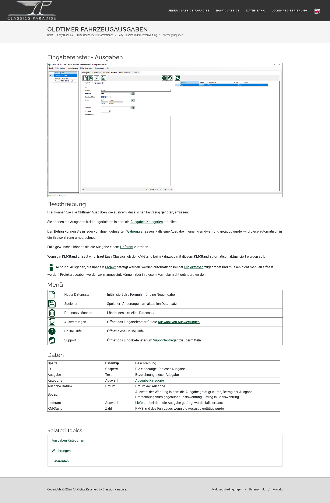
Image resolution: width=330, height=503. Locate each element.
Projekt (110, 267)
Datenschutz (257, 489)
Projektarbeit (194, 267)
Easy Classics (227, 10)
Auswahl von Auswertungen (179, 322)
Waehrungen (61, 451)
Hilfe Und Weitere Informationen (95, 35)
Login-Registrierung (289, 10)
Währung (133, 231)
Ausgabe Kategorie (149, 380)
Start (50, 35)
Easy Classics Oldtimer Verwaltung (137, 35)
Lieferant (126, 247)
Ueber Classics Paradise (188, 10)
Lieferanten (60, 461)
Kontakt (278, 489)
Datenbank (255, 10)
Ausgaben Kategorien (146, 222)
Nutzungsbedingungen (227, 489)
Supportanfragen (166, 340)
